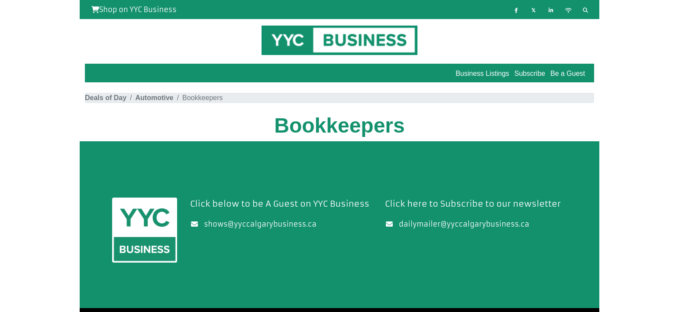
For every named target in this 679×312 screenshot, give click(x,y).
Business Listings (482, 73)
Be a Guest (567, 73)
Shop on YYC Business (134, 9)
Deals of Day (105, 97)
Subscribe (529, 73)
